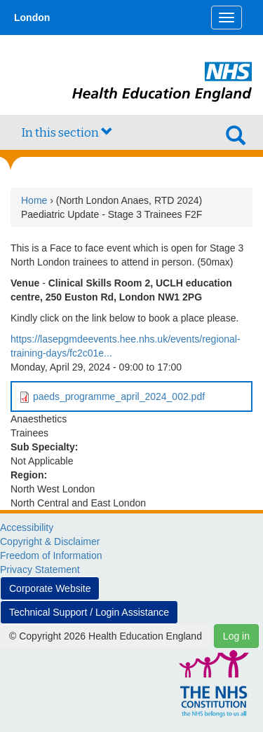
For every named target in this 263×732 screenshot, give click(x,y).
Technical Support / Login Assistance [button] (89, 612)
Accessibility (26, 527)
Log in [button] (236, 636)
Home (34, 200)
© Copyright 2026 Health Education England (105, 636)
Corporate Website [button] (49, 588)
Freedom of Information (51, 555)
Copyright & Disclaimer (50, 541)
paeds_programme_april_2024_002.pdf (119, 396)
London (32, 17)
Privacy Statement (40, 569)
